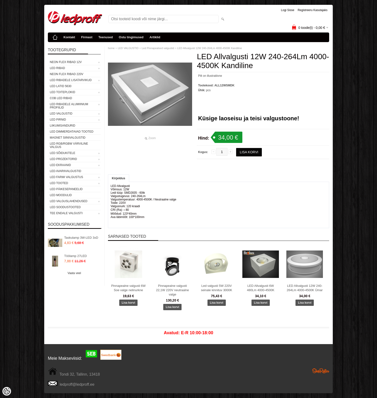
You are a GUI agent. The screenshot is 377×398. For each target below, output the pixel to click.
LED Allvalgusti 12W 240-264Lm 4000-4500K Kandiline (209, 48)
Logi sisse (287, 10)
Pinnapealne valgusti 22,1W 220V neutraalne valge (172, 290)
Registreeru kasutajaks (312, 10)
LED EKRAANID (60, 165)
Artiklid (155, 37)
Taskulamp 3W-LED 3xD (81, 237)
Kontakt (69, 37)
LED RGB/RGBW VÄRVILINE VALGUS (69, 145)
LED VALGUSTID (61, 113)
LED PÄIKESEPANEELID (66, 189)
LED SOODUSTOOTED (65, 207)
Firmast (86, 37)
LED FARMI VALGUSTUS (66, 177)
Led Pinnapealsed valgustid (158, 48)
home (111, 48)
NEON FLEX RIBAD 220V (66, 74)
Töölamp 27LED (75, 256)
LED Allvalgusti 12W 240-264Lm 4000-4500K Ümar (305, 288)
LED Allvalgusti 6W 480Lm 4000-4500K (260, 288)
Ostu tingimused (131, 37)
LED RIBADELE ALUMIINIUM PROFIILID (69, 106)
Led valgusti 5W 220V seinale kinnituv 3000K (216, 288)
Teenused (105, 37)
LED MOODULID (61, 195)
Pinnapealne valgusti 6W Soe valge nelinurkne (128, 288)
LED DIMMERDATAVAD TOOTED (71, 131)
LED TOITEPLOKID (62, 92)
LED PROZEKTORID (63, 159)
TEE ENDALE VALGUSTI (66, 213)
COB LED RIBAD (61, 98)
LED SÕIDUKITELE (62, 153)
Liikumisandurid (62, 125)
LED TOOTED (59, 183)
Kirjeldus (118, 178)
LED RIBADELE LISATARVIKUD (71, 80)
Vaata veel (74, 273)
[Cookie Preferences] (6, 391)
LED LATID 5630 (60, 86)
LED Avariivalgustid (65, 171)
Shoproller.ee (320, 370)
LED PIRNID (58, 119)
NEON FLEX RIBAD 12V (66, 62)
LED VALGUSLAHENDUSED (69, 201)
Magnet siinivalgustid (67, 137)
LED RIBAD (57, 68)
